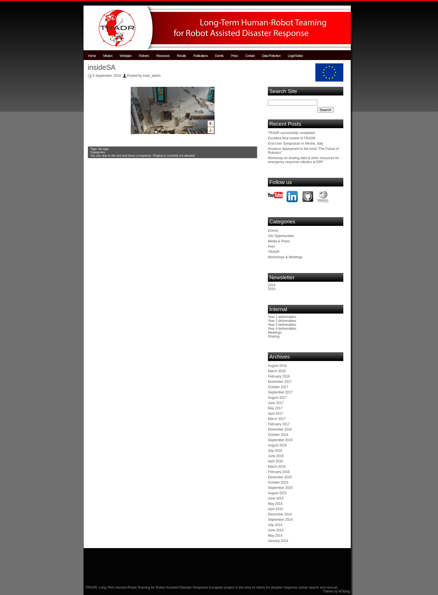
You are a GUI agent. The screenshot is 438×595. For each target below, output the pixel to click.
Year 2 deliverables (282, 321)
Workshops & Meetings (285, 257)
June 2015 (276, 498)
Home (92, 56)
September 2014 (280, 520)
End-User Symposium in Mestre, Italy (295, 143)
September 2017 (280, 392)
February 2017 (279, 424)
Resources (163, 56)
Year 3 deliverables (282, 325)
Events (219, 56)
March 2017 (276, 419)
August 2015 (277, 493)
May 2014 (275, 535)
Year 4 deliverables (282, 329)
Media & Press (279, 241)
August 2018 (277, 366)
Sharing (273, 336)
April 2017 (275, 413)
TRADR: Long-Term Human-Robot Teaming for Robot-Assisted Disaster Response (147, 587)
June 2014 (276, 530)
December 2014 (280, 514)
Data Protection (271, 56)
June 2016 (276, 456)
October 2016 (278, 435)
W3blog (344, 591)
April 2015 (275, 509)
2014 (271, 285)
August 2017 (277, 398)
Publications (200, 56)
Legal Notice (295, 56)
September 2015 (280, 488)
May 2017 (275, 408)
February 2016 (279, 472)
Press (234, 56)
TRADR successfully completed (291, 133)
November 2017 (280, 382)
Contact (249, 56)
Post (271, 246)
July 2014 (275, 525)
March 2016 (276, 467)
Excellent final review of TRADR (291, 138)
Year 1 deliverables (282, 317)
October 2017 (278, 387)
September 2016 (280, 440)
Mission (107, 56)
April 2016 (275, 461)
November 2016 (280, 429)
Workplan (125, 56)
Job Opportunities (281, 236)
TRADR (273, 252)
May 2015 (275, 504)
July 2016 (275, 451)
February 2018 (279, 376)
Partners (144, 56)
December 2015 (280, 477)
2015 (271, 289)
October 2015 (278, 482)
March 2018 (276, 371)
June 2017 (276, 403)
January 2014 (278, 541)
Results (181, 56)
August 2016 (277, 445)
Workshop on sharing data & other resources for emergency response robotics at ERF (303, 160)
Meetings (275, 332)
